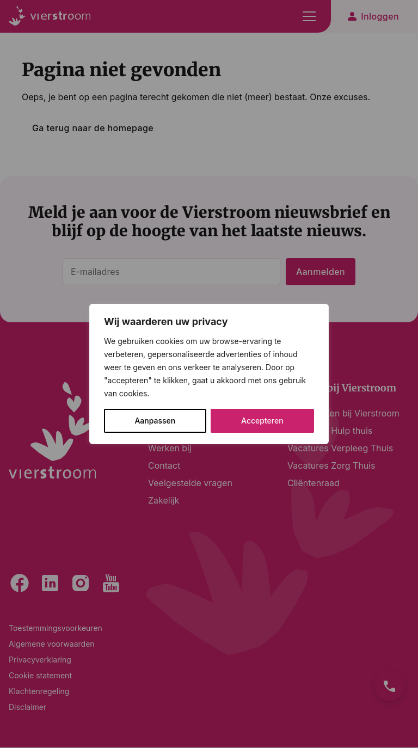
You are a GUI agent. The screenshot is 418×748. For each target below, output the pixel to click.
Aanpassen (154, 420)
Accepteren (262, 420)
